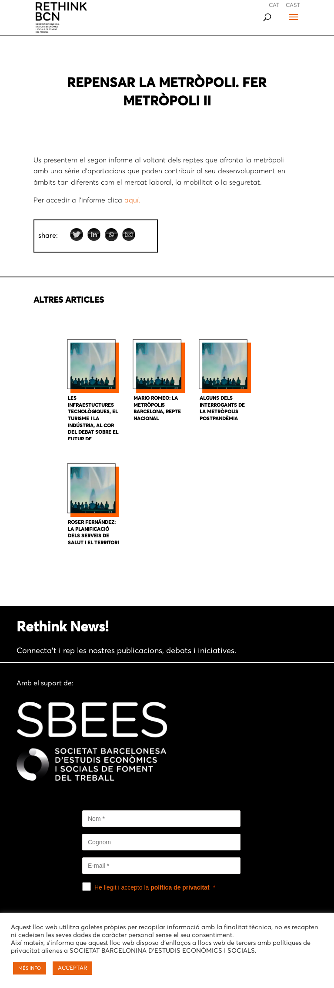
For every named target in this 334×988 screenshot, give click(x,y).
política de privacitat (179, 887)
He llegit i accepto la (152, 887)
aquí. (132, 200)
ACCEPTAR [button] (72, 968)
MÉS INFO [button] (29, 968)
